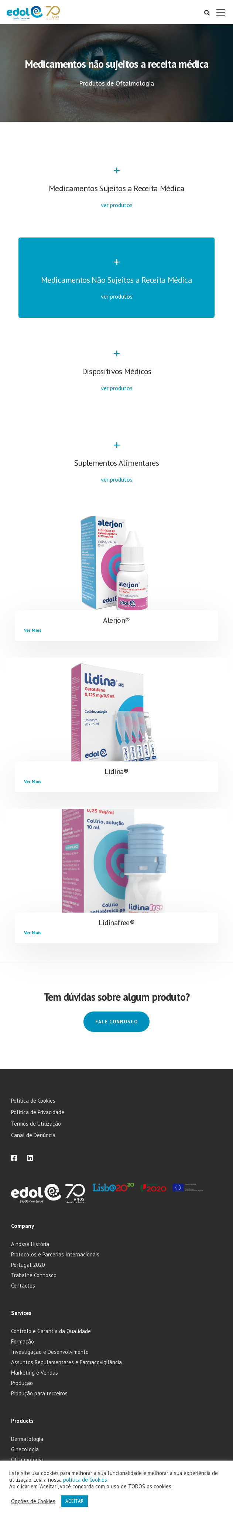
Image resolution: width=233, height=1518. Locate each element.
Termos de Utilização (36, 1123)
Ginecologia (25, 1449)
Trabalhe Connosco (33, 1275)
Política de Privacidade (37, 1112)
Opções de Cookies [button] (33, 1501)
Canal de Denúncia (33, 1135)
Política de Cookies (33, 1100)
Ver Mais (32, 630)
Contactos (23, 1285)
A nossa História (30, 1244)
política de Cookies (86, 1479)
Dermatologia (27, 1438)
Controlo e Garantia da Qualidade (51, 1331)
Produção (22, 1382)
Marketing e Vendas (34, 1372)
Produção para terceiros (39, 1393)
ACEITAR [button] (74, 1501)
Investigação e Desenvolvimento (50, 1351)
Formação (22, 1341)
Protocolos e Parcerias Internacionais (55, 1254)
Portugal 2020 (28, 1264)
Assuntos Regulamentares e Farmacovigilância (66, 1362)
